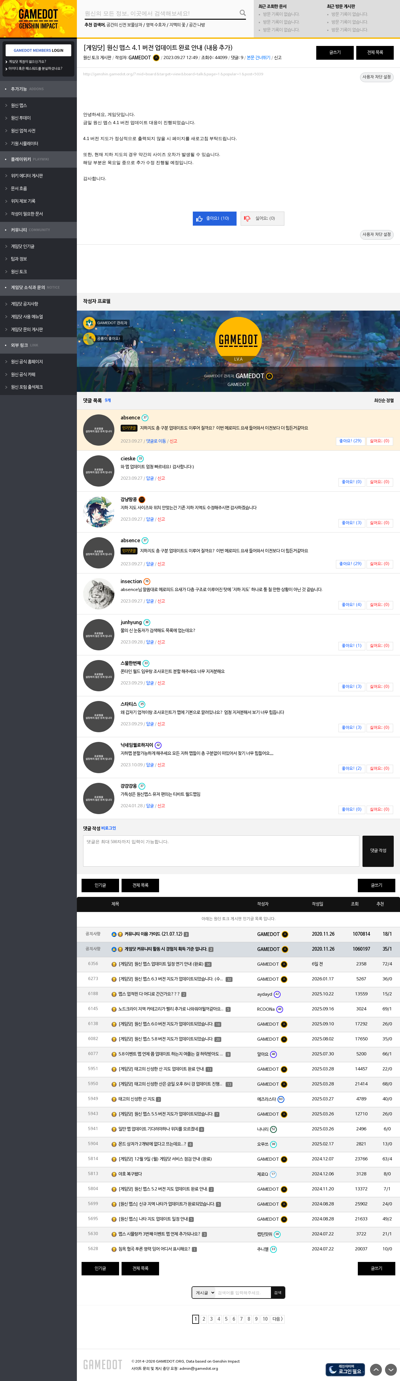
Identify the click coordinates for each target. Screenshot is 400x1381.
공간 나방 (197, 25)
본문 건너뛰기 (258, 58)
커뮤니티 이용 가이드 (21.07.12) (154, 934)
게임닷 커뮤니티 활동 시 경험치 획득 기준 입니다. (166, 949)
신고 (278, 58)
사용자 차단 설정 (377, 77)
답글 (150, 478)
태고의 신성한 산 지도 (136, 1099)
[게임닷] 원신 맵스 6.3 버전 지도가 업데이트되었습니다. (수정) (171, 979)
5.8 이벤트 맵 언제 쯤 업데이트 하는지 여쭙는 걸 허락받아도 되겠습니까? (171, 1054)
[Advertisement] (238, 96)
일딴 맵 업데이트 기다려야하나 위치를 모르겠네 (158, 1129)
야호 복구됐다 (130, 1174)
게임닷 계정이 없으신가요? (28, 62)
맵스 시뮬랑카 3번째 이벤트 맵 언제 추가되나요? (159, 1234)
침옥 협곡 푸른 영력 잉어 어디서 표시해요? (154, 1249)
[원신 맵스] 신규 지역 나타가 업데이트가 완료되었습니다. (166, 1204)
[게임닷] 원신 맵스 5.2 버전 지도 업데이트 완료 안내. (163, 1189)
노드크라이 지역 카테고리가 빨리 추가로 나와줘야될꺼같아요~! (171, 1009)
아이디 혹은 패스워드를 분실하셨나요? (36, 69)
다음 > (277, 1319)
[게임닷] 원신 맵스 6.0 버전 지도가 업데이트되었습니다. (165, 1024)
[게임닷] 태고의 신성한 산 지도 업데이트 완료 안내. (161, 1069)
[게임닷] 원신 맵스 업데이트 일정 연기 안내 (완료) (161, 964)
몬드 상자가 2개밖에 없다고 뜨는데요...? (152, 1144)
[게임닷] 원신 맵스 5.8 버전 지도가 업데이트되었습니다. (165, 1039)
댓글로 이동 (156, 441)
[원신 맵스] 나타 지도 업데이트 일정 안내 (153, 1219)
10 (265, 1319)
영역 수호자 (156, 25)
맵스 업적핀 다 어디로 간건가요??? (149, 994)
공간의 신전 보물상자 (124, 25)
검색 (278, 1292)
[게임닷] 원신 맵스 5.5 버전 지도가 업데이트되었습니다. (165, 1114)
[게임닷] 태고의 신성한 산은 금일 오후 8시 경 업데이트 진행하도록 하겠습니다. (171, 1084)
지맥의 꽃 (177, 25)
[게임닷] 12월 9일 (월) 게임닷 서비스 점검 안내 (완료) (165, 1159)
